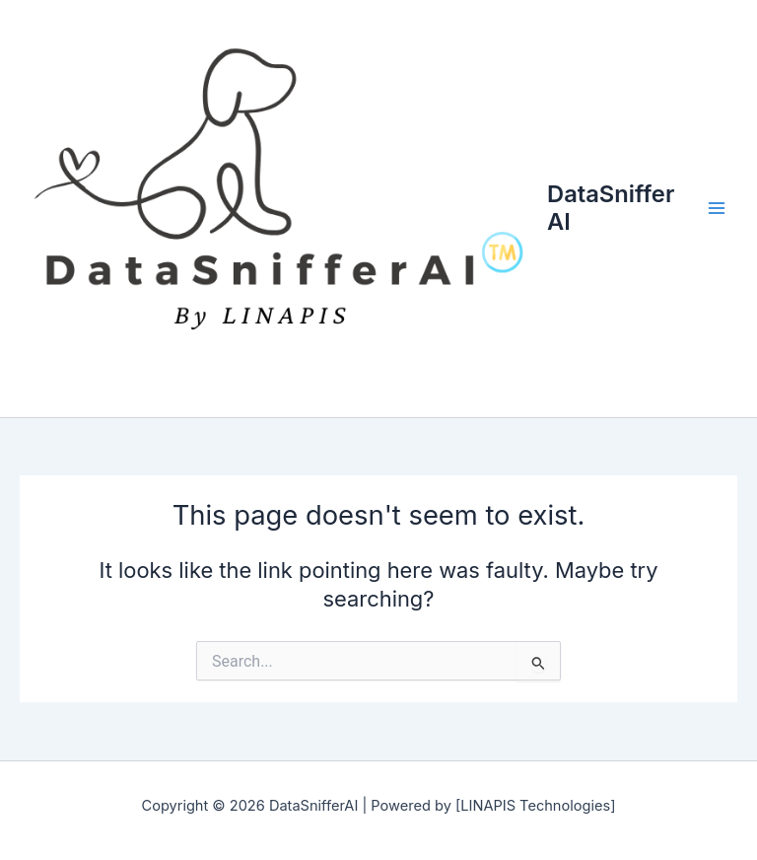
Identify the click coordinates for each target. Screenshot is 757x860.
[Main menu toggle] (716, 209)
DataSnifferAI (610, 207)
